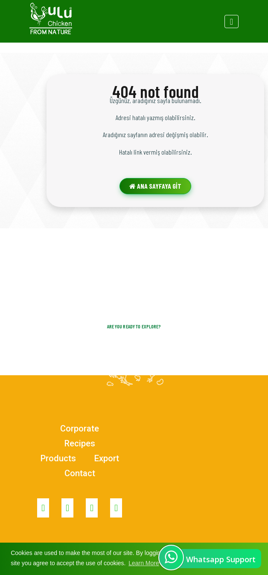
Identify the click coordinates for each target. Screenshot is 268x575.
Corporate (79, 428)
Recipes (79, 443)
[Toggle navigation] (231, 21)
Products (58, 458)
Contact (79, 473)
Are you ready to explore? (134, 326)
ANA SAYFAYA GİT (155, 186)
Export (106, 458)
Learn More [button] (143, 563)
